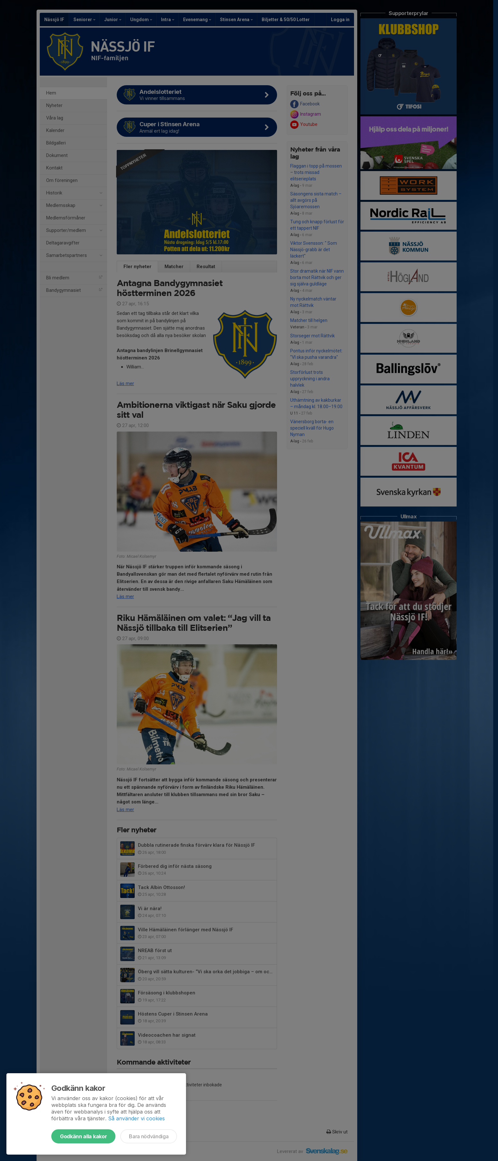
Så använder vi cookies (136, 1118)
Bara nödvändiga (148, 1136)
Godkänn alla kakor (83, 1136)
